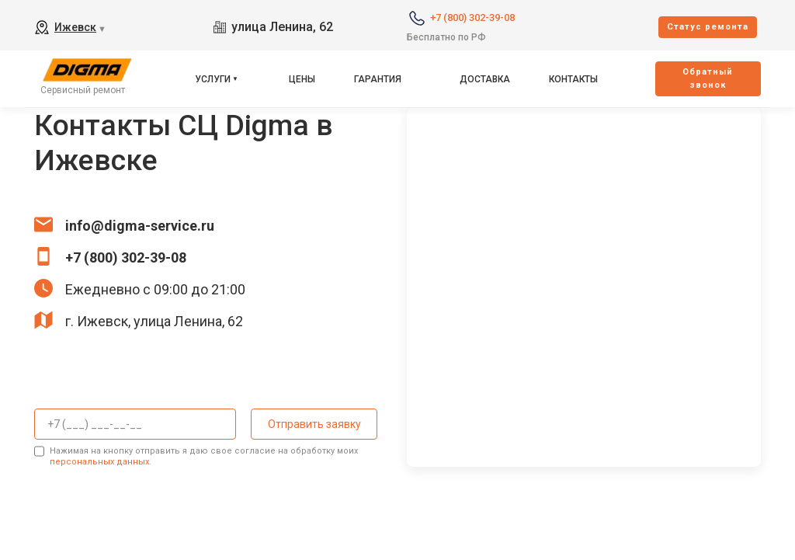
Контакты (573, 79)
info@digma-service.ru (139, 225)
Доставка (485, 79)
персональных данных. (100, 461)
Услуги (213, 79)
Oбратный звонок (707, 78)
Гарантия (377, 79)
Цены (302, 79)
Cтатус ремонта (707, 27)
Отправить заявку (312, 424)
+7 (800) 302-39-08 (472, 17)
